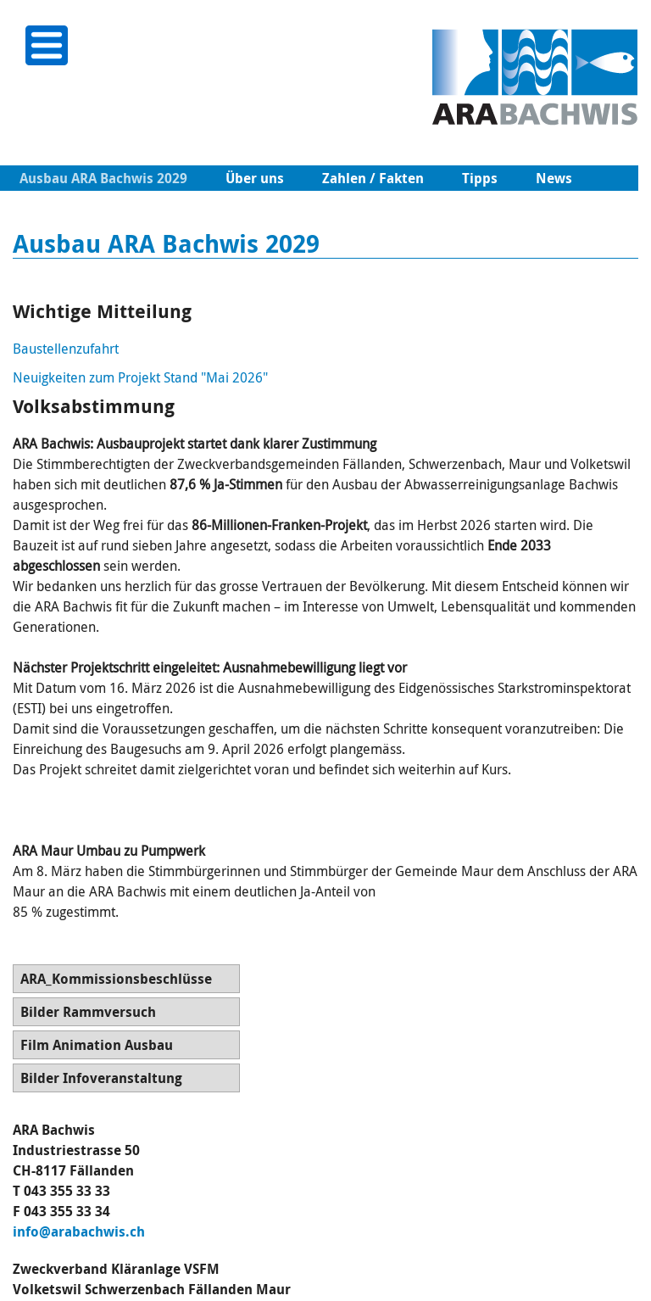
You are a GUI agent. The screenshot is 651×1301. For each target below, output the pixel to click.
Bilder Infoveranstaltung (101, 1078)
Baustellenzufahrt (66, 348)
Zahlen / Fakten (373, 178)
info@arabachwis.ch (79, 1231)
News (554, 178)
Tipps (480, 178)
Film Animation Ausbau (96, 1045)
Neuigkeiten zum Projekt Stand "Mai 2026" (140, 377)
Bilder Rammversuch (88, 1011)
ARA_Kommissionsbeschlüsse (116, 978)
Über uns (254, 178)
